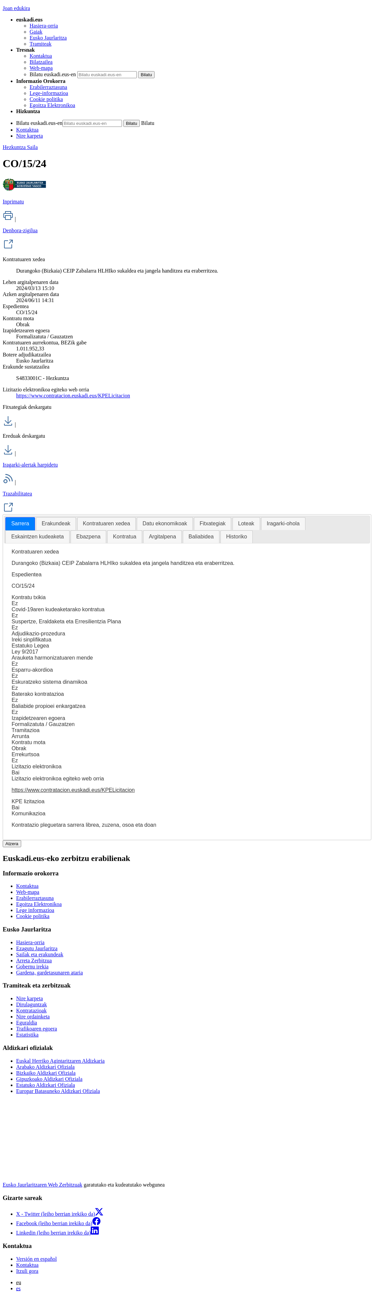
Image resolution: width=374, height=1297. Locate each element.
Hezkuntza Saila (20, 147)
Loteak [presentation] (246, 523)
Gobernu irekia (32, 966)
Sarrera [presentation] (20, 523)
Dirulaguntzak (31, 1004)
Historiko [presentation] (236, 536)
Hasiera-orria (44, 26)
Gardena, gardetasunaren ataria (49, 972)
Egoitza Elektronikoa (52, 105)
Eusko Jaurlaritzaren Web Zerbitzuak (42, 1185)
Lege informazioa (35, 910)
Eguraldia (26, 1022)
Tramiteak (40, 44)
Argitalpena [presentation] (162, 536)
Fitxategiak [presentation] (212, 523)
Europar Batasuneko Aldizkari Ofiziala (58, 1091)
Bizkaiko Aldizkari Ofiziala (46, 1073)
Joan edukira (16, 8)
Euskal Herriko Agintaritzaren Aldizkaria (60, 1061)
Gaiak (36, 32)
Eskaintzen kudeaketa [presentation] (37, 536)
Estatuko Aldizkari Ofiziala (45, 1085)
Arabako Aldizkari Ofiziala (45, 1067)
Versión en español (36, 1259)
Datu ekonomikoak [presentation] (164, 523)
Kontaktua (41, 56)
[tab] (20, 523)
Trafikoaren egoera (36, 1028)
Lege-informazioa (49, 93)
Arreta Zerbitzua (34, 960)
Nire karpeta (29, 136)
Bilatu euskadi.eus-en (53, 74)
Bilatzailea (41, 62)
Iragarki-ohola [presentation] (283, 523)
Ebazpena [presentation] (88, 536)
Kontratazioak (31, 1010)
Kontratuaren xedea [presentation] (106, 523)
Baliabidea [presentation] (201, 536)
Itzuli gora (27, 1271)
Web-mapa (41, 68)
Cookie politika (46, 99)
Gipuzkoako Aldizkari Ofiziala (49, 1079)
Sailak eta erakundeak (39, 954)
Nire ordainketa (33, 1016)
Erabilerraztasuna (48, 87)
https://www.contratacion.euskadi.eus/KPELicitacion (73, 395)
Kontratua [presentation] (124, 536)
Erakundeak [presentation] (56, 523)
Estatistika (27, 1035)
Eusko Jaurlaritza (48, 38)
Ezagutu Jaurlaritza (36, 948)
